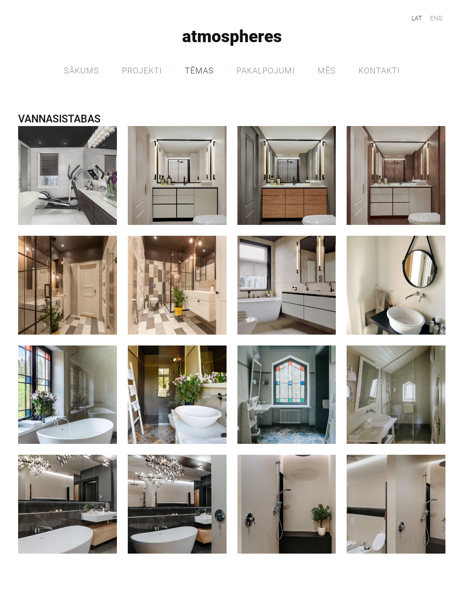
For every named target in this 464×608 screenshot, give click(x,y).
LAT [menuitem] (416, 18)
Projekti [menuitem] (142, 70)
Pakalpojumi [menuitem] (266, 70)
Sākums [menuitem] (81, 70)
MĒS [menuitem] (327, 70)
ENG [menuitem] (436, 18)
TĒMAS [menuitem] (199, 70)
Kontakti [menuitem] (379, 70)
